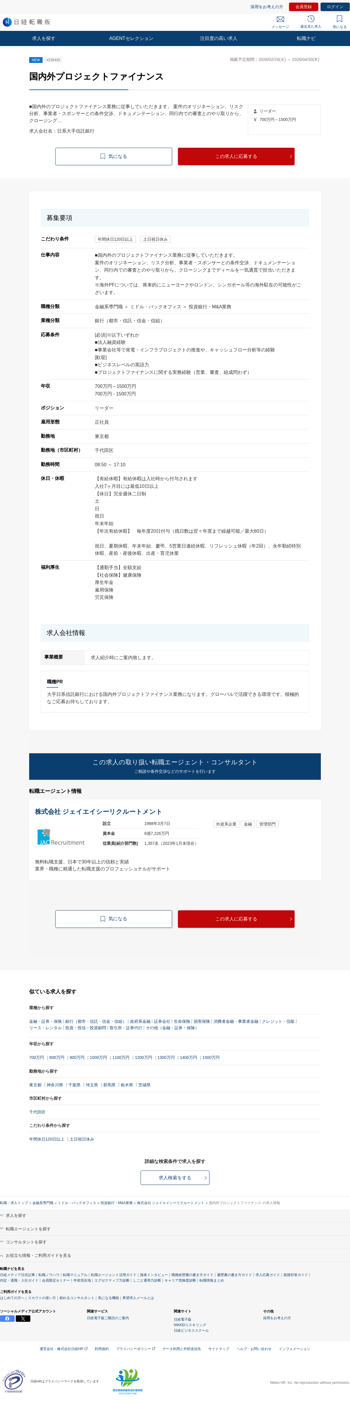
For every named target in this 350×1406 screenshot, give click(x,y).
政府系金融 (140, 1021)
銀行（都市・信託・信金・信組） (96, 1021)
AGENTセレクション (131, 38)
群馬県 (109, 1085)
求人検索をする (175, 1177)
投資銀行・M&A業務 (117, 1203)
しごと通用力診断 (147, 1280)
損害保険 (202, 1021)
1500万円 (211, 1057)
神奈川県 (55, 1085)
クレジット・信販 (278, 1021)
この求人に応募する (236, 156)
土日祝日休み (82, 1139)
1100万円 (121, 1057)
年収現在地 (82, 1280)
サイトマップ (218, 1349)
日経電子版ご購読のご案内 (108, 1318)
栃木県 (127, 1085)
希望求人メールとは (138, 1298)
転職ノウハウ (49, 1275)
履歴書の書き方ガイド (234, 1275)
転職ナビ (306, 38)
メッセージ (280, 23)
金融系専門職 (42, 1203)
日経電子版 (182, 1319)
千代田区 (37, 1112)
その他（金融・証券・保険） (172, 1027)
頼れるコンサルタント (77, 1298)
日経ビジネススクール (191, 1330)
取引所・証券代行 (126, 1027)
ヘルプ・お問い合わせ (254, 1349)
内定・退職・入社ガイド (19, 1280)
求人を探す (43, 38)
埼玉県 (92, 1085)
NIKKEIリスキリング (190, 1325)
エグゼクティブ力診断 (112, 1280)
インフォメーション (294, 1349)
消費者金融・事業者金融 (236, 1021)
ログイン (335, 6)
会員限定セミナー (56, 1280)
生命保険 (182, 1021)
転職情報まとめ (212, 1280)
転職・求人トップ (14, 1203)
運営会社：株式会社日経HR (64, 1349)
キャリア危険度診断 (180, 1280)
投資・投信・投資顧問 (85, 1027)
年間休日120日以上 (46, 1139)
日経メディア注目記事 (17, 1275)
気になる (340, 22)
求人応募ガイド (268, 1275)
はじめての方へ (12, 1298)
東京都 (35, 1085)
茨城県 (144, 1085)
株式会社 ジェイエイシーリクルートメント (170, 1203)
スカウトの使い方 (42, 1298)
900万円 (77, 1057)
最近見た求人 (310, 22)
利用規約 (102, 1349)
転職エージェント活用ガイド (113, 1275)
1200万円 (143, 1057)
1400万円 (188, 1057)
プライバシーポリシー (135, 1349)
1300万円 (166, 1057)
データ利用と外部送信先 (181, 1349)
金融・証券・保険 (45, 1021)
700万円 (36, 1057)
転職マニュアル (75, 1275)
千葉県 (74, 1085)
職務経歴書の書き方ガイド (193, 1275)
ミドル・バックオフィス (77, 1203)
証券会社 (162, 1021)
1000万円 (98, 1057)
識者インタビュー (154, 1275)
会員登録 (303, 6)
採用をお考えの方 (267, 6)
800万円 (56, 1057)
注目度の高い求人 (218, 38)
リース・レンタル (45, 1027)
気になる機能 (108, 1298)
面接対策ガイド (296, 1275)
